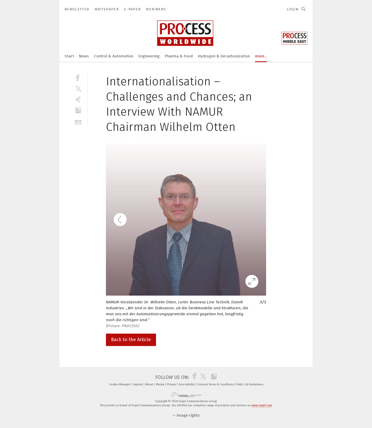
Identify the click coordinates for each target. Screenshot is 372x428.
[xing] (78, 99)
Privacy (172, 384)
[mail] (78, 121)
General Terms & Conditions (216, 384)
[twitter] (78, 88)
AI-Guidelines (254, 384)
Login (292, 9)
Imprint (138, 384)
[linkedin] (78, 110)
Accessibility (187, 384)
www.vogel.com (262, 405)
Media (160, 384)
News (84, 56)
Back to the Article (131, 339)
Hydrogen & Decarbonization (224, 56)
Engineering (149, 56)
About (149, 384)
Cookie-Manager (120, 384)
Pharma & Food (179, 56)
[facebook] (78, 77)
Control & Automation (113, 56)
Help (240, 384)
